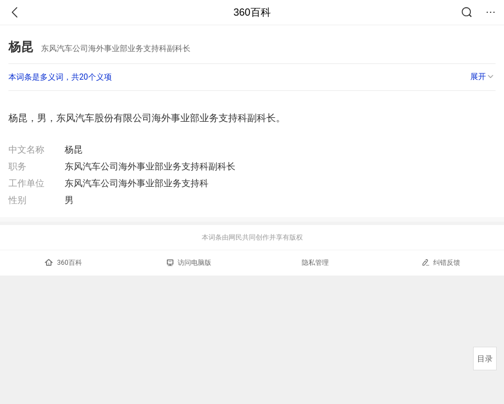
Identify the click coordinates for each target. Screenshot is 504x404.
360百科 (251, 12)
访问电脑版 (189, 263)
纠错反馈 (440, 262)
